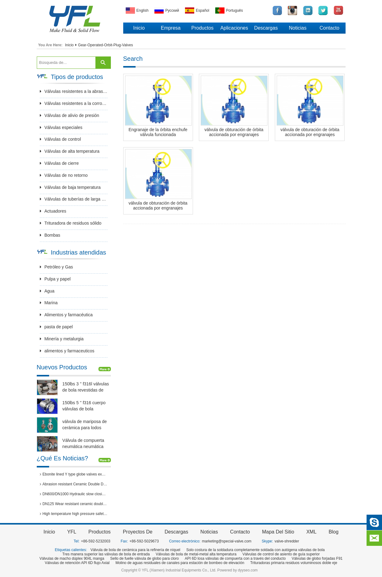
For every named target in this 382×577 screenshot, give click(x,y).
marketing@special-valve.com (226, 541)
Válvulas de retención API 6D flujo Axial (77, 563)
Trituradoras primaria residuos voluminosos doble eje (293, 563)
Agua (47, 290)
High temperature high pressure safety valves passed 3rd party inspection (74, 514)
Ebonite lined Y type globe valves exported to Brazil (74, 474)
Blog (333, 531)
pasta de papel (56, 326)
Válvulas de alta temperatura (69, 151)
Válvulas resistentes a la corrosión (74, 103)
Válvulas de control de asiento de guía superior (281, 554)
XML (311, 531)
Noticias (298, 28)
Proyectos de (138, 531)
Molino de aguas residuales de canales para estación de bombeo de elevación (179, 563)
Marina (49, 302)
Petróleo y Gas (56, 266)
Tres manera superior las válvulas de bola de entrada (106, 554)
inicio (49, 531)
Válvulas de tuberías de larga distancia (74, 199)
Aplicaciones (234, 28)
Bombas (50, 235)
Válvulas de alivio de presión (69, 115)
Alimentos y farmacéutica (66, 314)
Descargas (266, 28)
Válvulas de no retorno (64, 175)
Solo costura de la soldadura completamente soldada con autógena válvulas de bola (255, 550)
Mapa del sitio (278, 531)
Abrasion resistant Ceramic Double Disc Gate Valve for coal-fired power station (74, 484)
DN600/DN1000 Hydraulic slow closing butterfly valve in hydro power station (74, 494)
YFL (71, 531)
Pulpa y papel (55, 278)
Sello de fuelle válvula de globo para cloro (144, 558)
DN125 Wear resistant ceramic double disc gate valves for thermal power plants (74, 504)
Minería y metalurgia (62, 338)
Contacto (329, 28)
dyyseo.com (248, 570)
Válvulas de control (60, 139)
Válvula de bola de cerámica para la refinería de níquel (135, 550)
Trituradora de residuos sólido (71, 223)
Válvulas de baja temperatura (70, 187)
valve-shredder (287, 541)
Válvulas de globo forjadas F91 (317, 558)
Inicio (139, 28)
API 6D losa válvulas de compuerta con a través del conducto (235, 558)
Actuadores (53, 211)
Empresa (171, 28)
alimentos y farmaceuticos (67, 350)
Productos (202, 28)
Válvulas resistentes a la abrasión (74, 91)
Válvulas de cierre (59, 163)
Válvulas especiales (61, 127)
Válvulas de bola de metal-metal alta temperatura (196, 554)
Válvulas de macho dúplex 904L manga (72, 558)
